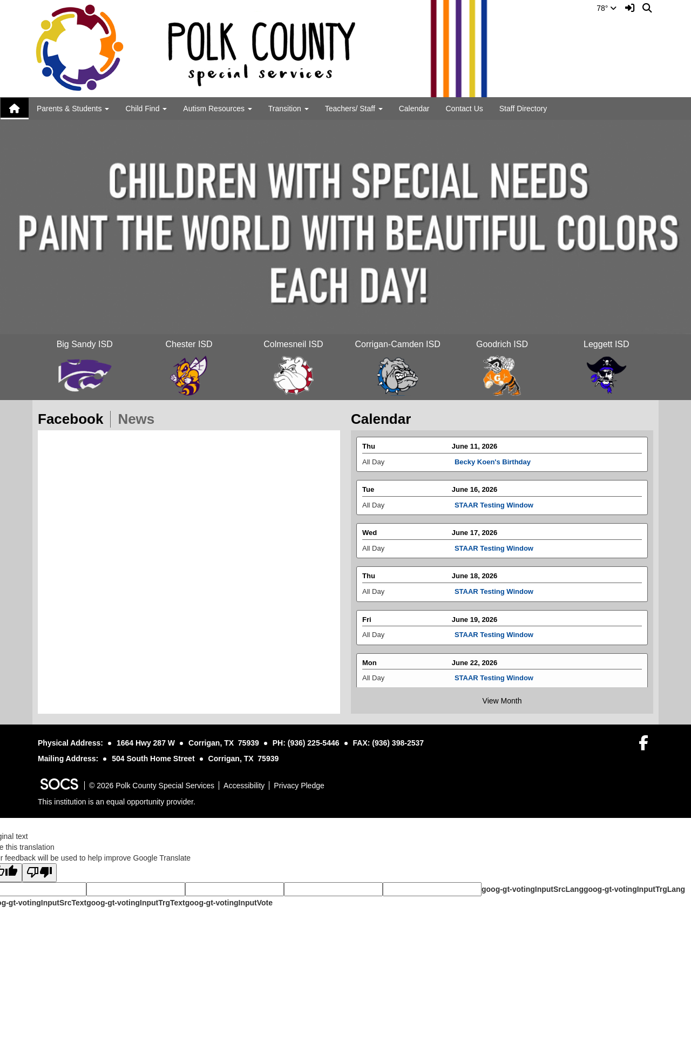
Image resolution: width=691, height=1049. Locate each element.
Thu (368, 451)
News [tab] (139, 419)
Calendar (414, 108)
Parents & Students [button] (73, 108)
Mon (369, 668)
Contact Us (464, 108)
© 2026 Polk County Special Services (151, 785)
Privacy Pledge (299, 785)
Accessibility (244, 785)
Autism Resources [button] (217, 108)
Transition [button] (288, 108)
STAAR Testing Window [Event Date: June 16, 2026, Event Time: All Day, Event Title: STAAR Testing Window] (494, 510)
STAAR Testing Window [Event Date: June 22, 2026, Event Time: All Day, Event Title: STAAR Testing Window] (494, 683)
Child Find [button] (146, 108)
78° (607, 8)
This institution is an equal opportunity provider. (116, 801)
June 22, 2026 (475, 668)
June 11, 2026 (475, 451)
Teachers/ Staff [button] (354, 108)
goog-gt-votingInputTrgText (135, 902)
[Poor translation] (39, 872)
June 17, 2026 (475, 538)
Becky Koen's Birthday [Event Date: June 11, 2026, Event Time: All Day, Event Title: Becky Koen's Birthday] (493, 467)
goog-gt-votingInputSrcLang (533, 889)
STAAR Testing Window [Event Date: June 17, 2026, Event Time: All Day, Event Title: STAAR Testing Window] (494, 553)
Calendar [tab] (384, 419)
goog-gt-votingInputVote (229, 902)
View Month (502, 700)
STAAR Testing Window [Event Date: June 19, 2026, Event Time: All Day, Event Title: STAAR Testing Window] (494, 639)
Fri (366, 624)
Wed (369, 538)
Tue (368, 495)
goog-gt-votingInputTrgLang (634, 889)
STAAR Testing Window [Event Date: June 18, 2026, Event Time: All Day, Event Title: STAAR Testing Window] (494, 596)
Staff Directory (523, 108)
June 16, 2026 (475, 495)
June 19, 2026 (475, 624)
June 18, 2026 (475, 581)
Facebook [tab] (74, 419)
